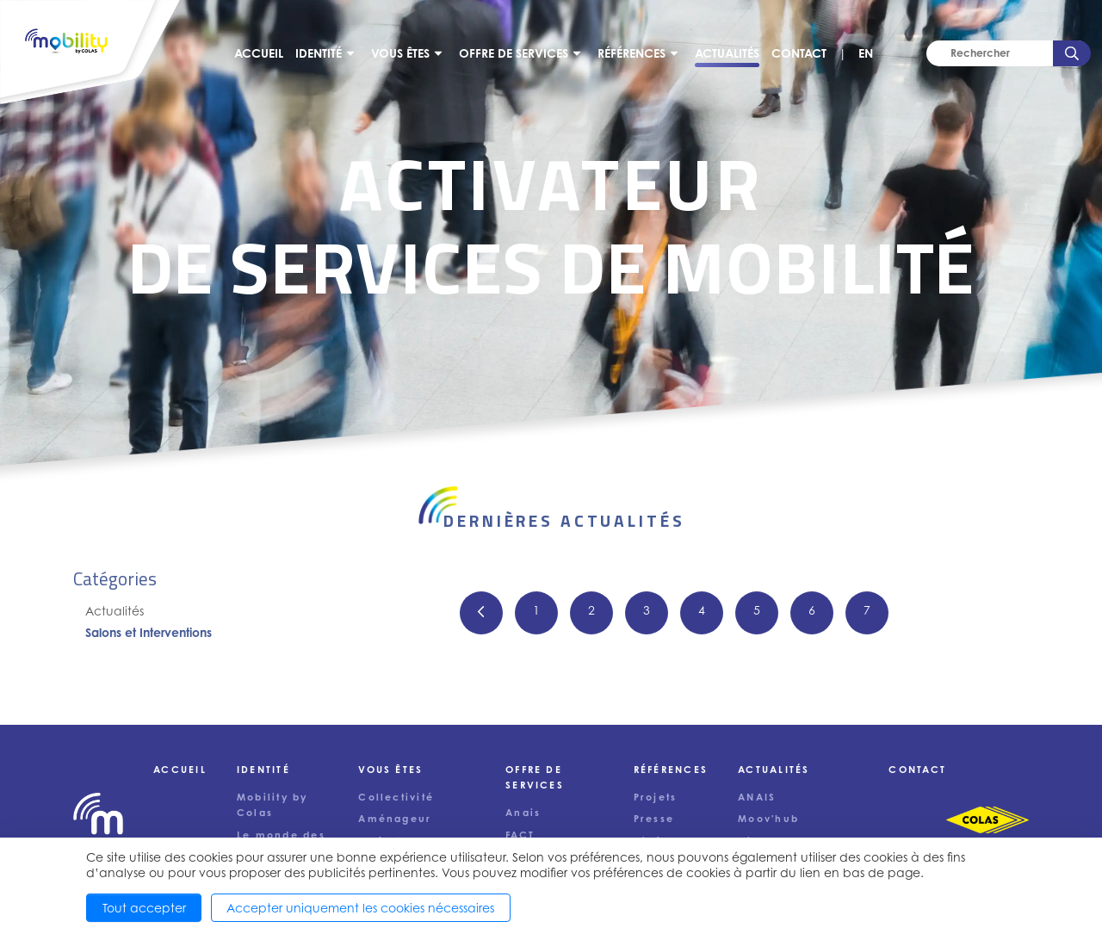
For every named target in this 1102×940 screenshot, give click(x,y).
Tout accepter (144, 907)
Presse (654, 819)
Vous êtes (400, 53)
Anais (523, 813)
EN (865, 53)
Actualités (727, 53)
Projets (656, 797)
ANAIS (757, 797)
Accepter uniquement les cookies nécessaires (360, 907)
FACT (520, 835)
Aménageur (394, 819)
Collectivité (396, 797)
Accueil (258, 53)
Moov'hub (768, 819)
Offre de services (513, 53)
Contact (798, 53)
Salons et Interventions (148, 632)
